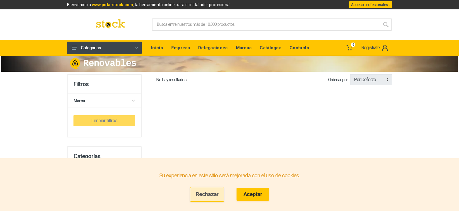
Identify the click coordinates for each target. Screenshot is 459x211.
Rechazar (207, 194)
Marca (104, 100)
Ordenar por (338, 79)
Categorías (105, 47)
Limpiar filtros (104, 120)
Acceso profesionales (370, 4)
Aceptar (253, 194)
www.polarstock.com (112, 4)
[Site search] (266, 24)
